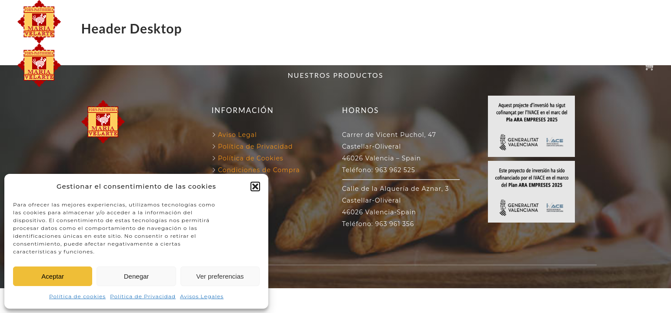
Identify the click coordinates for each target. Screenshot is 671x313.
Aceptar (52, 276)
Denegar (136, 276)
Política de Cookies (250, 158)
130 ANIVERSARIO (421, 11)
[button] (255, 186)
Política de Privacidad (143, 296)
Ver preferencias (220, 276)
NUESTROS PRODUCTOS (335, 31)
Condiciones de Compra (258, 170)
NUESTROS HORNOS (329, 11)
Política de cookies (77, 296)
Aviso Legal (237, 135)
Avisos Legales (202, 296)
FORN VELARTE (244, 11)
